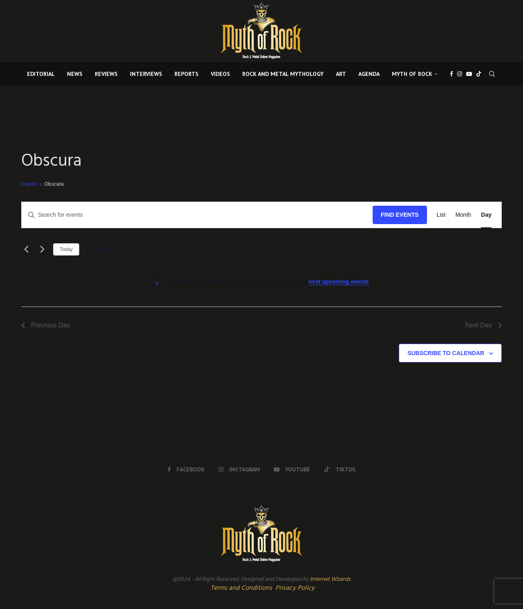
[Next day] (42, 249)
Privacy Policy (295, 588)
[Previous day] (26, 249)
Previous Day (45, 325)
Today (66, 249)
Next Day (483, 325)
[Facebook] (451, 74)
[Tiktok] (479, 74)
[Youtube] (469, 74)
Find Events (400, 214)
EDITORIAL (41, 74)
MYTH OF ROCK (412, 74)
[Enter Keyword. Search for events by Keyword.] (197, 215)
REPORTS (186, 74)
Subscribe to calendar (445, 353)
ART (341, 74)
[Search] (492, 74)
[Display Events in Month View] (463, 215)
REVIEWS (106, 74)
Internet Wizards (330, 579)
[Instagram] (459, 74)
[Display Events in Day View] (486, 215)
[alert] (261, 282)
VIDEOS (220, 74)
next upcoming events (338, 281)
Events (29, 184)
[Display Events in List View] (441, 215)
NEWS (75, 74)
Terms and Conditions (241, 588)
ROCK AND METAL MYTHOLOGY (283, 74)
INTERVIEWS (146, 74)
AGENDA (369, 74)
